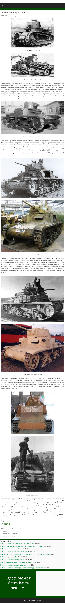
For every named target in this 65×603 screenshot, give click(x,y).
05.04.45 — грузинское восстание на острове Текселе (17, 543)
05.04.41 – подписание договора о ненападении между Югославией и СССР (24, 554)
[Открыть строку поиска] (62, 5)
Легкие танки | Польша (9, 536)
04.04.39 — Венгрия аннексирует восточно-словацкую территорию (21, 568)
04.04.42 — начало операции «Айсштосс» (13, 565)
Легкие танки (23, 528)
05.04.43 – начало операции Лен (10, 549)
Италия (5, 531)
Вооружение (15, 528)
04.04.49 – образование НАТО (9, 557)
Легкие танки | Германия (10, 533)
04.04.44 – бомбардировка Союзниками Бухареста (16, 562)
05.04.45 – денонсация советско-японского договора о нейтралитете (22, 546)
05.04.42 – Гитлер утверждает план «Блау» (14, 551)
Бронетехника (7, 528)
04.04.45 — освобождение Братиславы (12, 560)
